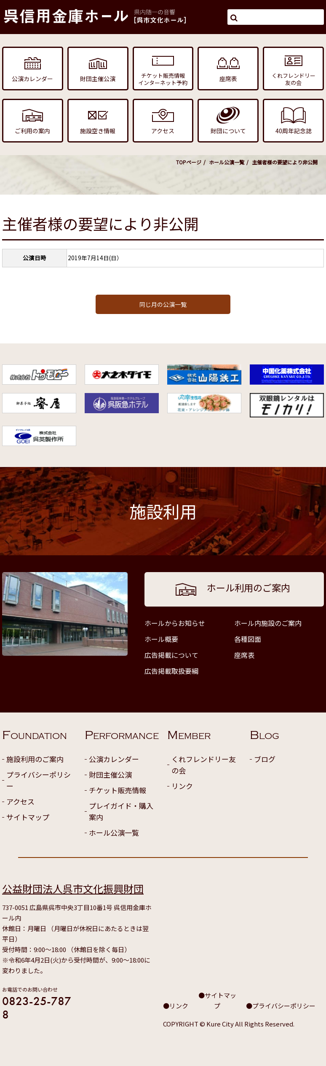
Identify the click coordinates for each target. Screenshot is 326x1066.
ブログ (264, 759)
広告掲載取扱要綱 (171, 671)
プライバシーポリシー (38, 780)
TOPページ (188, 162)
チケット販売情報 (117, 790)
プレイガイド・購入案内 (121, 811)
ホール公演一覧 (226, 162)
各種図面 (247, 639)
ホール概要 (161, 639)
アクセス (20, 801)
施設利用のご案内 (35, 759)
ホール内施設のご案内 (268, 623)
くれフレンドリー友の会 (203, 765)
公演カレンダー (114, 759)
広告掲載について (171, 655)
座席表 (244, 655)
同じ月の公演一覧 (163, 304)
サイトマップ (27, 817)
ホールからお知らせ (174, 623)
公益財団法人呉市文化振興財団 (73, 888)
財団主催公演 (110, 774)
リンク (182, 786)
